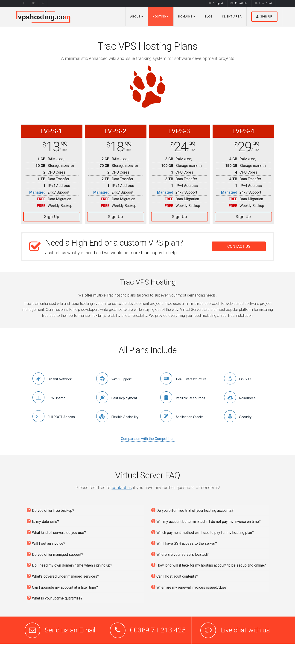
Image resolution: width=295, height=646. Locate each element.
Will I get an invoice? (46, 543)
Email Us (239, 3)
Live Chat (263, 3)
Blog (209, 16)
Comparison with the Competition (147, 438)
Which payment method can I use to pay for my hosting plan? (202, 532)
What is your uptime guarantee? (54, 597)
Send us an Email (70, 630)
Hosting (161, 16)
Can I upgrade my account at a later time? (62, 587)
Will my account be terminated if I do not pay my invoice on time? (206, 521)
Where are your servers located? (180, 554)
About (136, 16)
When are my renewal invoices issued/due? (189, 587)
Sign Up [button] (264, 16)
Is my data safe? (43, 521)
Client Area (232, 16)
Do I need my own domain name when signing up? (69, 564)
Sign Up (51, 216)
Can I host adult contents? (174, 576)
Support (216, 3)
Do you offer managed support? (55, 554)
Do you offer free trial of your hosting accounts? (192, 510)
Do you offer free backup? (50, 510)
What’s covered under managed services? (63, 576)
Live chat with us (245, 630)
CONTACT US (238, 246)
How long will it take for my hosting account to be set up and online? (208, 564)
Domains (186, 16)
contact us (122, 487)
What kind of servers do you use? (56, 532)
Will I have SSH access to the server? (184, 543)
